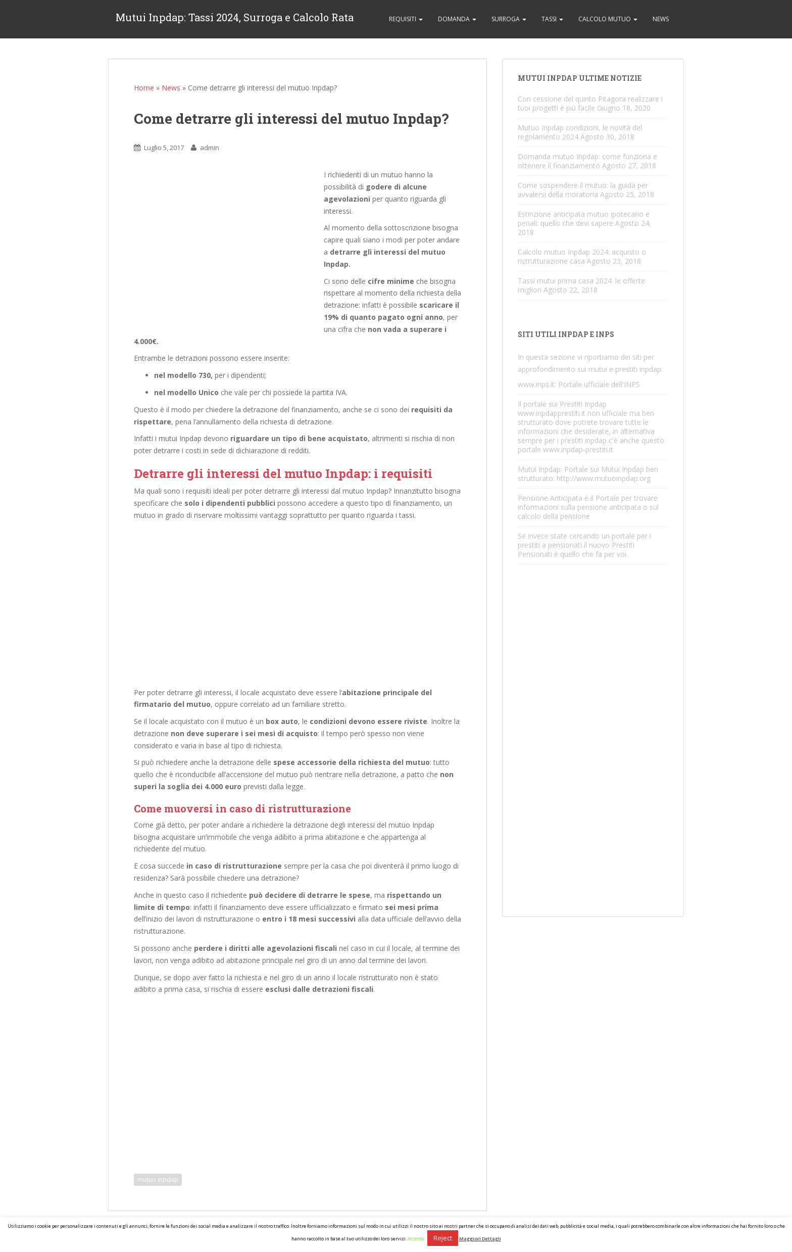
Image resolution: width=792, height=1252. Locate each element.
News (661, 19)
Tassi (552, 19)
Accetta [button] (416, 1238)
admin (209, 147)
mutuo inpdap (157, 1179)
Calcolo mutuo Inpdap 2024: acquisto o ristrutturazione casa (582, 256)
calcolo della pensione (554, 516)
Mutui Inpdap (539, 469)
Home (144, 87)
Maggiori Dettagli (480, 1238)
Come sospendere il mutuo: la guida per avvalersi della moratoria (583, 189)
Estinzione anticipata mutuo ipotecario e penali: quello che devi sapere (584, 218)
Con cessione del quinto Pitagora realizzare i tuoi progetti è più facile (590, 103)
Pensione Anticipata (550, 498)
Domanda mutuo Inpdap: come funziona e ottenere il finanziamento (587, 161)
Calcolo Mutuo (607, 19)
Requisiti (406, 19)
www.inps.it (536, 384)
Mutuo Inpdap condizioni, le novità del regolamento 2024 (580, 132)
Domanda (457, 19)
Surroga (508, 19)
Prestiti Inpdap (583, 404)
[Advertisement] (229, 249)
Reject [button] (442, 1237)
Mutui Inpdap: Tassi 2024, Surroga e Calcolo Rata (235, 19)
